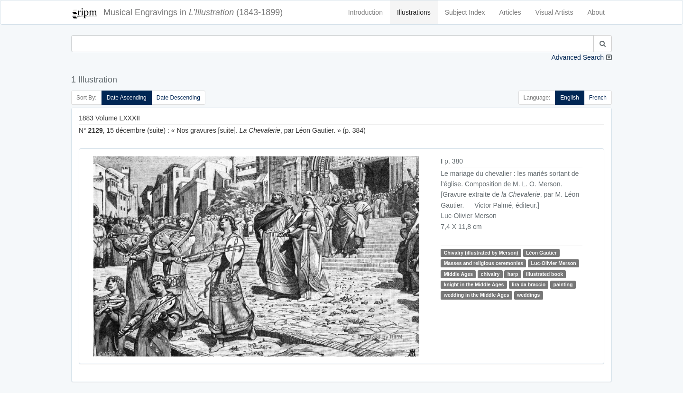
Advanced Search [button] (577, 57)
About (596, 12)
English (569, 97)
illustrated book (544, 274)
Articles (510, 12)
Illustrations (414, 12)
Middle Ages (458, 274)
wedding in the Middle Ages (476, 295)
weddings (528, 295)
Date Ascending (127, 97)
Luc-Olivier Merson (553, 263)
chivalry (490, 274)
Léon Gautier (541, 253)
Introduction (365, 12)
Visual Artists (554, 12)
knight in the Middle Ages (474, 284)
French (598, 97)
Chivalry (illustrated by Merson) (481, 253)
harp (513, 274)
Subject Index (465, 12)
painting (563, 284)
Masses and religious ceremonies (484, 263)
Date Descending (178, 97)
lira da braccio (528, 284)
